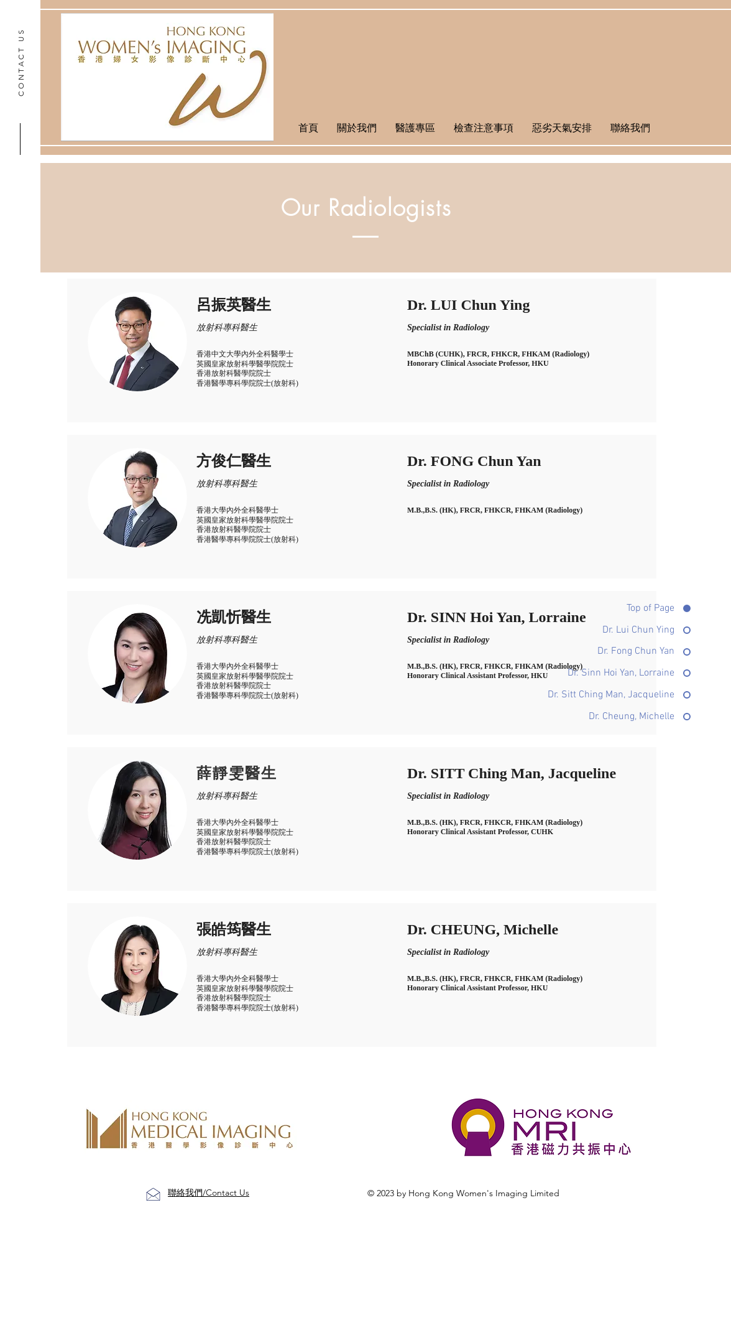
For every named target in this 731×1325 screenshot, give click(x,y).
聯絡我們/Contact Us (208, 1192)
